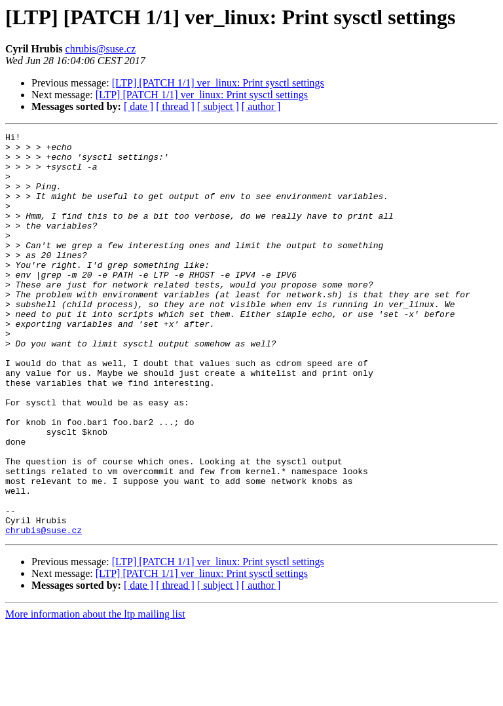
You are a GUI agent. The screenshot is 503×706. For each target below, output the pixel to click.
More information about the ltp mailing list (95, 694)
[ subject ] (218, 106)
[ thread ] (175, 106)
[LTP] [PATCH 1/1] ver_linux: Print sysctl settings (218, 82)
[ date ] (138, 106)
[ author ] (261, 106)
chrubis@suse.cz (100, 48)
